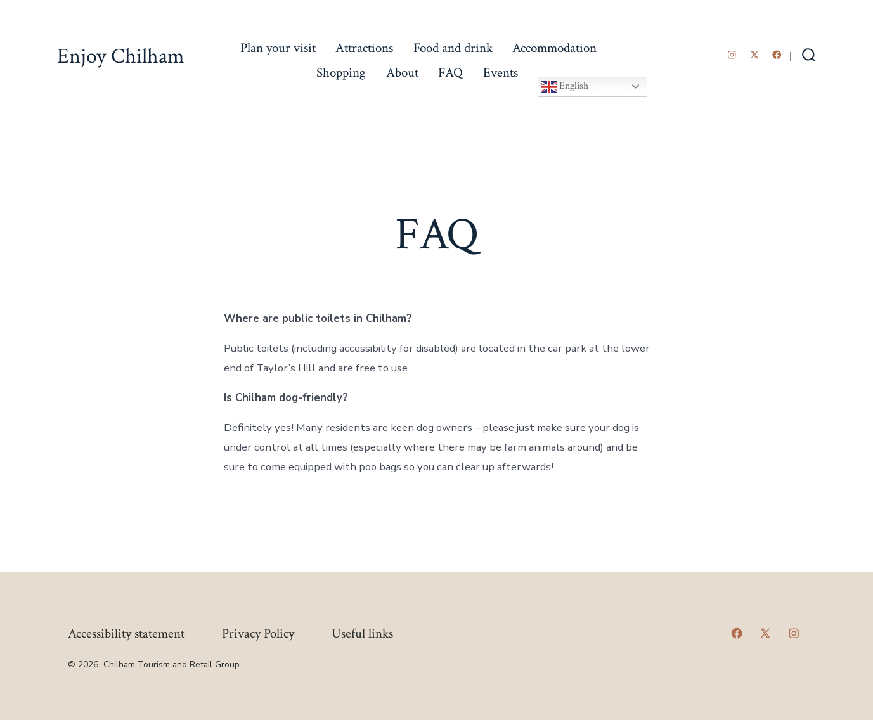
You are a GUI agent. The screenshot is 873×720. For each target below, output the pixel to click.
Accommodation (554, 47)
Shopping (341, 72)
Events (500, 72)
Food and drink (453, 47)
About (402, 72)
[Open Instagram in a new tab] (732, 55)
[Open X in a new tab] (754, 55)
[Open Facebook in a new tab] (777, 55)
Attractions (364, 47)
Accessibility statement (126, 633)
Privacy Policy (258, 633)
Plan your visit (278, 47)
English (564, 86)
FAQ (450, 72)
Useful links (362, 633)
